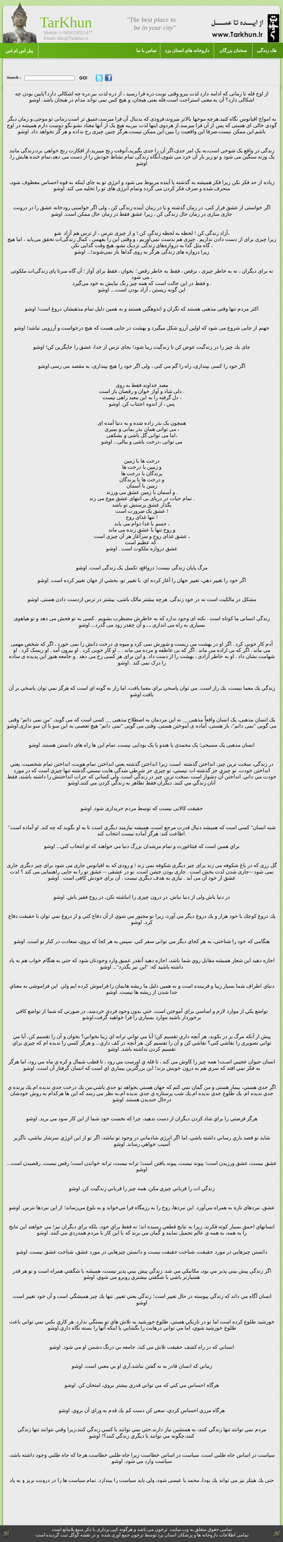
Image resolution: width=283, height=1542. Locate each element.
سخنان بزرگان (233, 50)
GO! (83, 77)
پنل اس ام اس (19, 50)
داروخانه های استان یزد (187, 50)
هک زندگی (267, 50)
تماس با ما (146, 50)
